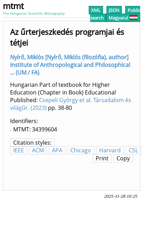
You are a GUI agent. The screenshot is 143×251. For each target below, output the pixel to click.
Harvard (110, 150)
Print (102, 158)
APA (57, 150)
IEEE (18, 150)
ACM (38, 150)
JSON (114, 10)
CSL (133, 150)
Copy (123, 158)
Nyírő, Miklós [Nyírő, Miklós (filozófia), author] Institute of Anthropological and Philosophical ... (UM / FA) (70, 64)
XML (96, 10)
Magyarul (123, 18)
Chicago (80, 150)
